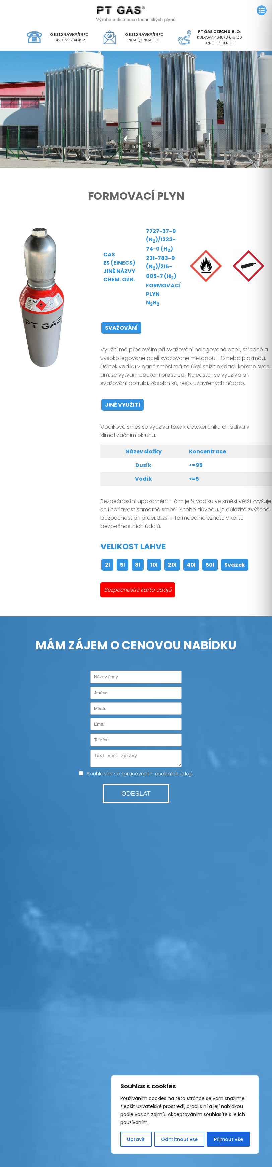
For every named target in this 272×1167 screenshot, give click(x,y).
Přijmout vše (228, 1139)
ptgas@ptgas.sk (143, 40)
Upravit (136, 1139)
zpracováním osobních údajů (157, 775)
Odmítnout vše (179, 1139)
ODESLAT (136, 795)
